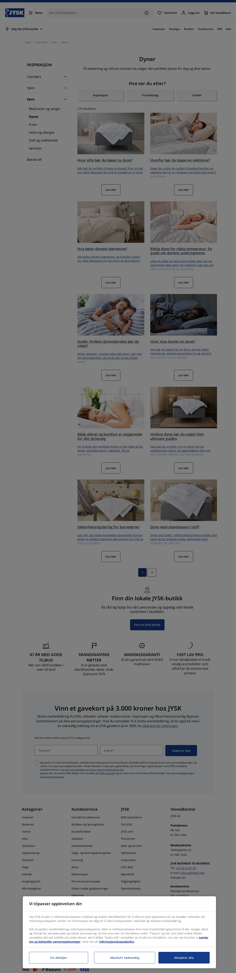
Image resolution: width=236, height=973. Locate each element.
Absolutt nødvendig (124, 958)
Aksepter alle (184, 958)
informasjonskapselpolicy (116, 942)
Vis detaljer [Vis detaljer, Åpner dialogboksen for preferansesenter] (58, 958)
